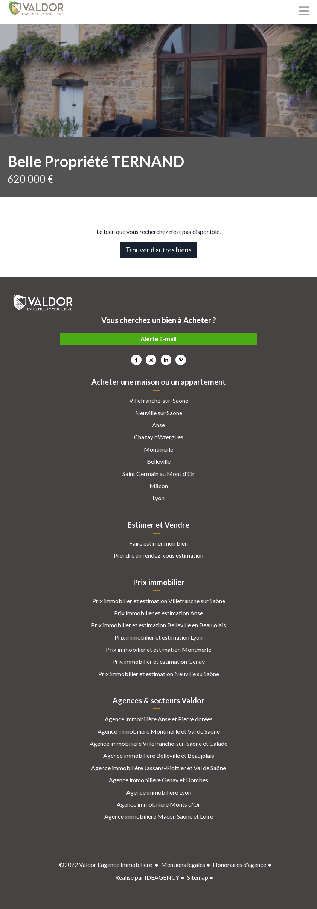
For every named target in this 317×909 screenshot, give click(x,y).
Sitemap (197, 877)
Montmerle (158, 449)
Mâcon (158, 485)
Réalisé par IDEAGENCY (147, 877)
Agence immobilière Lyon (158, 792)
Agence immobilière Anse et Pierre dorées (159, 718)
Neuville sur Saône (158, 412)
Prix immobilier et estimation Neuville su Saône (158, 673)
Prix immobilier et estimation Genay (158, 661)
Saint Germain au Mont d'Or (158, 473)
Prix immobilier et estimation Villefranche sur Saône (158, 600)
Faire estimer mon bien (158, 543)
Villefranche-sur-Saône (158, 400)
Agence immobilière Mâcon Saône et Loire (158, 816)
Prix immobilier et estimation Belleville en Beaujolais (158, 624)
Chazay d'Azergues (158, 436)
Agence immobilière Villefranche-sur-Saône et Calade (158, 743)
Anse (158, 424)
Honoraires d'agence (239, 864)
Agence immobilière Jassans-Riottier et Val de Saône (158, 767)
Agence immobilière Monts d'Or (158, 804)
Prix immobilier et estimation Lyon (158, 637)
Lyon (158, 497)
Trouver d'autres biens (158, 250)
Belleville (159, 461)
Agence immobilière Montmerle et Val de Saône (159, 731)
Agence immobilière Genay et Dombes (158, 779)
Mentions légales (183, 864)
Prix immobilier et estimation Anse (158, 612)
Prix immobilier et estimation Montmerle (158, 649)
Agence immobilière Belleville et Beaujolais (158, 755)
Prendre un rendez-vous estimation (158, 555)
